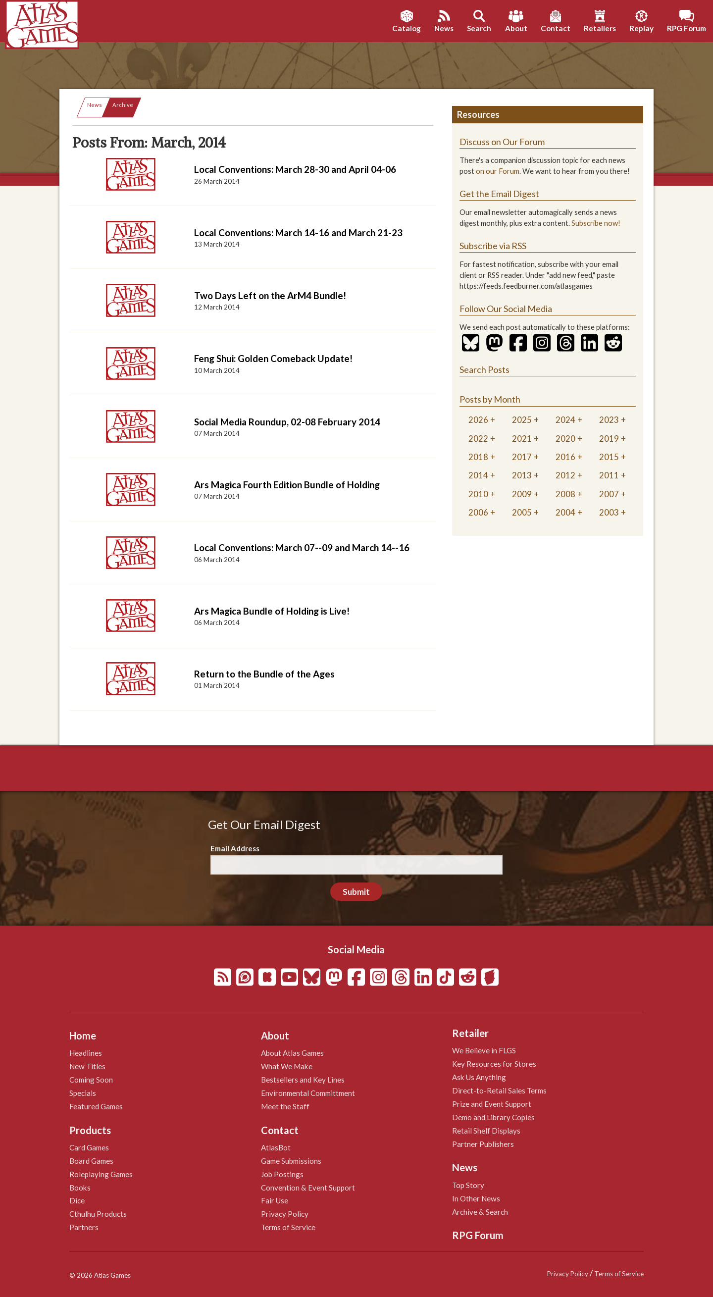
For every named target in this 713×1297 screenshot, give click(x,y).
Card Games (89, 1147)
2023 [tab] (609, 420)
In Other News (476, 1198)
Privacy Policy (284, 1213)
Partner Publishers (483, 1144)
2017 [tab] (522, 457)
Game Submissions (291, 1160)
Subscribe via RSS (492, 245)
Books (80, 1187)
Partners (84, 1227)
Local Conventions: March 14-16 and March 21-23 (298, 232)
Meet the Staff (285, 1106)
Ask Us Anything (479, 1077)
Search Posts (484, 369)
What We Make (286, 1066)
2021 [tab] (522, 438)
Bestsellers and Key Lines (303, 1079)
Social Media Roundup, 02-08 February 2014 (287, 421)
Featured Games (96, 1106)
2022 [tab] (478, 438)
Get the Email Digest (499, 193)
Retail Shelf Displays (486, 1130)
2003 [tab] (609, 512)
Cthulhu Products (98, 1213)
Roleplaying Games (101, 1174)
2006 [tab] (478, 512)
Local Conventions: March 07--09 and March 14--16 (301, 547)
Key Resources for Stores (494, 1063)
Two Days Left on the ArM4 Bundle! (270, 295)
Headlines (85, 1052)
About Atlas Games (292, 1052)
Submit (356, 891)
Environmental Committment (308, 1093)
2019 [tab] (609, 438)
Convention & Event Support (308, 1187)
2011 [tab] (609, 475)
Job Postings (282, 1174)
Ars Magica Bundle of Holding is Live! (272, 611)
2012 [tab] (565, 475)
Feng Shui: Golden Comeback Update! (273, 358)
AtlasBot (276, 1147)
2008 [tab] (565, 494)
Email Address (234, 848)
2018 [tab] (478, 457)
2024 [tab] (565, 420)
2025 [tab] (522, 420)
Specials (82, 1093)
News (94, 105)
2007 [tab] (609, 494)
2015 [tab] (609, 457)
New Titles (87, 1066)
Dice (77, 1200)
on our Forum (497, 171)
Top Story (468, 1185)
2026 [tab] (478, 420)
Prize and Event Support (491, 1103)
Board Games (91, 1160)
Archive (122, 105)
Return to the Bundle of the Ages (264, 673)
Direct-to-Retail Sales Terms (499, 1090)
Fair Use (274, 1200)
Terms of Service (288, 1227)
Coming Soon (91, 1079)
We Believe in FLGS (484, 1050)
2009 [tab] (522, 494)
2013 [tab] (522, 475)
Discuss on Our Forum (502, 141)
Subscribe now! (595, 223)
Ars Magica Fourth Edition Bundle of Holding (287, 484)
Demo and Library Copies (493, 1117)
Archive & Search (480, 1211)
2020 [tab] (565, 438)
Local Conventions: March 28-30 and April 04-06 (295, 169)
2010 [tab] (478, 494)
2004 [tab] (565, 512)
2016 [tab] (565, 457)
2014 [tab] (478, 475)
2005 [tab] (522, 512)
